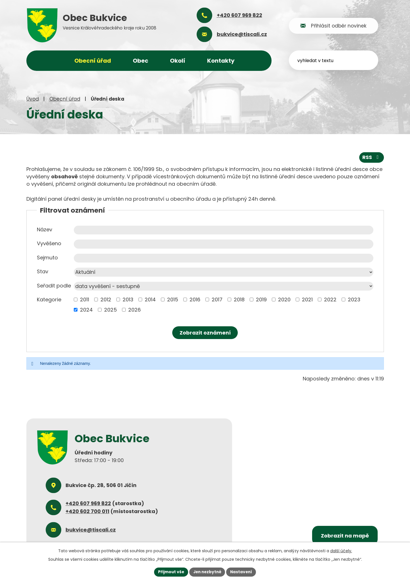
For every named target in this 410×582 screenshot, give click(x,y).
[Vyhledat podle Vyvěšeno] (223, 244)
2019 (261, 299)
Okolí (177, 61)
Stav (42, 271)
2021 (307, 299)
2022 (330, 299)
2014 (150, 299)
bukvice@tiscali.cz (91, 529)
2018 (239, 299)
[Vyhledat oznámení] (205, 332)
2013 (128, 299)
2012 (105, 299)
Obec (140, 61)
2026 (134, 309)
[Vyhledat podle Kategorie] (75, 299)
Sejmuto (47, 257)
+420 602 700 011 (87, 511)
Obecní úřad (64, 99)
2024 (86, 309)
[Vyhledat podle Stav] (223, 272)
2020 (284, 299)
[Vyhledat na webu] (338, 60)
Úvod (32, 99)
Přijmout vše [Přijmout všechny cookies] (169, 572)
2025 (110, 309)
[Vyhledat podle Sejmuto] (223, 258)
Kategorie (49, 299)
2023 (354, 299)
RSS (371, 157)
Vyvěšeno (49, 243)
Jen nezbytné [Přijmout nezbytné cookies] (207, 572)
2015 (172, 299)
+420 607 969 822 (88, 503)
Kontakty (221, 61)
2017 (217, 299)
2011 (84, 299)
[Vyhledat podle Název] (223, 229)
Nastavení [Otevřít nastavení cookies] (242, 572)
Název (44, 229)
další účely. (341, 550)
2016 (195, 299)
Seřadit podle (54, 285)
